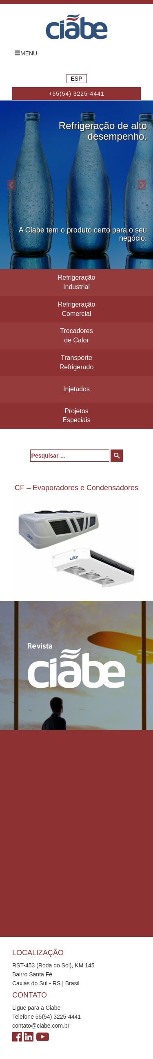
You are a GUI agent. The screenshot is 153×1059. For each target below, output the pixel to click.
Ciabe (76, 26)
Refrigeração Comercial (76, 309)
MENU (26, 53)
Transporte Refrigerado (77, 362)
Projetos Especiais (76, 416)
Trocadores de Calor (76, 335)
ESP (76, 78)
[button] (11, 184)
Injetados (76, 389)
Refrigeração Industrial (76, 282)
